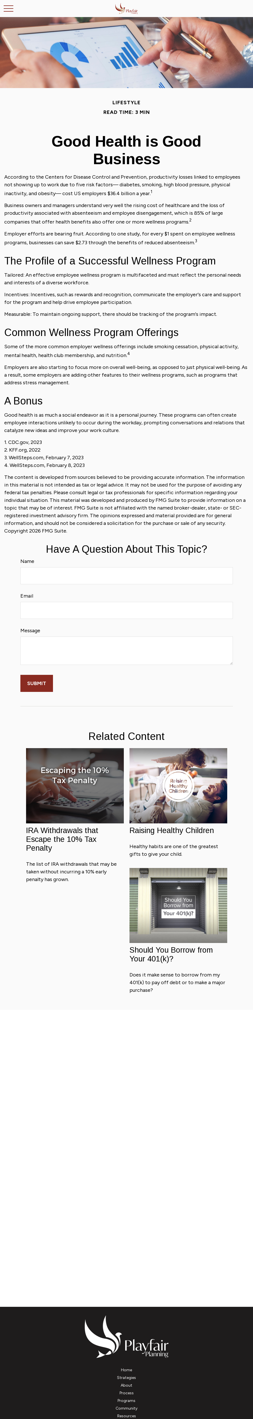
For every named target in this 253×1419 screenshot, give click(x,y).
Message (30, 630)
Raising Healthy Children (171, 830)
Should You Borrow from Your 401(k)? (171, 954)
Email (26, 596)
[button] (126, 1370)
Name (27, 561)
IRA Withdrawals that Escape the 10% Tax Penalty (62, 839)
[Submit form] (36, 683)
